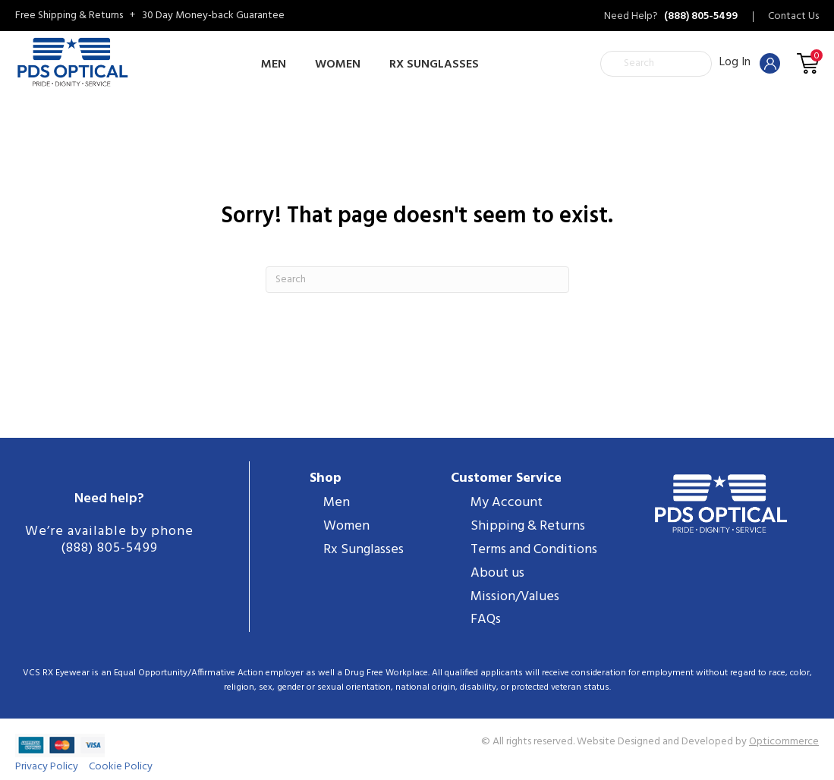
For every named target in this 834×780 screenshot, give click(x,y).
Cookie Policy (121, 766)
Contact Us (793, 16)
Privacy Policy (46, 766)
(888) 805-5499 (109, 548)
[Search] (417, 279)
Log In (749, 62)
